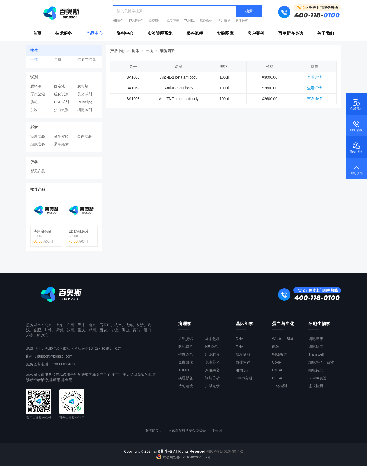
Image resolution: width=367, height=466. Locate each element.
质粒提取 (243, 354)
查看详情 (314, 77)
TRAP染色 (136, 21)
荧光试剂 (84, 94)
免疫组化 (155, 21)
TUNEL (189, 21)
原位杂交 (206, 21)
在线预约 (356, 104)
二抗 (57, 59)
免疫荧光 (172, 21)
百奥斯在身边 (290, 33)
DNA (240, 339)
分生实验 (61, 136)
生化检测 (279, 386)
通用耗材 (61, 144)
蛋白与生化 (283, 323)
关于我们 (325, 33)
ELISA (277, 378)
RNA (240, 346)
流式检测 (315, 386)
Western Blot (282, 339)
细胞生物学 (319, 323)
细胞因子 (167, 51)
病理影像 (185, 378)
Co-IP (277, 362)
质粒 (34, 102)
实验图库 (225, 33)
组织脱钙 (185, 339)
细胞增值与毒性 (321, 362)
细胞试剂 (84, 110)
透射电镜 (185, 386)
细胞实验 (37, 144)
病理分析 (241, 21)
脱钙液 (35, 86)
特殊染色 (185, 354)
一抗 (34, 59)
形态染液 (37, 94)
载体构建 (243, 362)
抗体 (135, 51)
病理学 (185, 323)
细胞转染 (315, 370)
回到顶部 (356, 169)
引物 (34, 110)
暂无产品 (37, 171)
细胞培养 (315, 339)
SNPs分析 (244, 378)
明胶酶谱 (279, 354)
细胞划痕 (315, 346)
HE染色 (118, 21)
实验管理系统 (159, 33)
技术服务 (63, 33)
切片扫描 (224, 21)
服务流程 (194, 33)
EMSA (277, 370)
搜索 (249, 11)
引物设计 (243, 370)
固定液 (59, 86)
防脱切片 (185, 346)
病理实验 (37, 136)
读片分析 (212, 378)
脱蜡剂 (82, 86)
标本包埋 (212, 339)
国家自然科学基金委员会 (187, 430)
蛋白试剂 (61, 110)
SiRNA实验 (317, 378)
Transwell (316, 354)
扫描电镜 (212, 386)
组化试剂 (61, 94)
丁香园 (217, 430)
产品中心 (94, 33)
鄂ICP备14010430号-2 (224, 451)
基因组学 (244, 323)
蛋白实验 (84, 136)
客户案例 (255, 33)
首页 (37, 33)
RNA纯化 (85, 102)
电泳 (275, 346)
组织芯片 (212, 354)
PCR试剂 (61, 102)
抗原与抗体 (86, 59)
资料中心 (125, 33)
